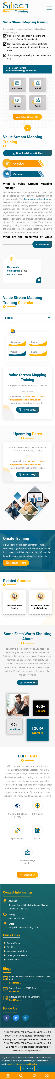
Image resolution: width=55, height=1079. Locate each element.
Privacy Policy (13, 943)
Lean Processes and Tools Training (40, 607)
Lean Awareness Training (14, 607)
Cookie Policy (13, 959)
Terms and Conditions (17, 951)
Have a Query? (27, 409)
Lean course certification (36, 199)
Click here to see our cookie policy (22, 1064)
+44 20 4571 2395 (34, 396)
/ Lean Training (19, 67)
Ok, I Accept (27, 1068)
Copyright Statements (17, 955)
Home (8, 67)
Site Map (11, 947)
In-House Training (16, 562)
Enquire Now (27, 682)
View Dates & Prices (27, 117)
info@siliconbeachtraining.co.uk (25, 399)
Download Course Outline (27, 153)
